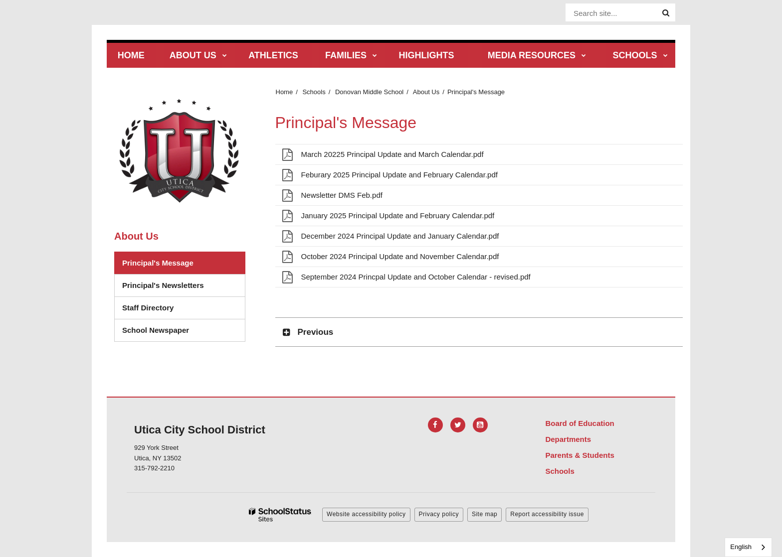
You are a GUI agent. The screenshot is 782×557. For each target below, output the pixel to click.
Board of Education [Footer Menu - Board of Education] (579, 423)
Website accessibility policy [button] (366, 514)
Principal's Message (158, 263)
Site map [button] (484, 514)
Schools (313, 92)
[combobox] (748, 547)
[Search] (666, 13)
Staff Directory (148, 307)
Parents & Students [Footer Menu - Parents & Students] (579, 455)
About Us (426, 92)
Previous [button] (316, 332)
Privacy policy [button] (439, 514)
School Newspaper (155, 330)
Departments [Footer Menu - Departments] (568, 439)
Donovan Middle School (369, 92)
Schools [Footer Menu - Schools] (559, 471)
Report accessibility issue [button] (547, 514)
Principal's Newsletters (163, 285)
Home (284, 92)
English (741, 547)
